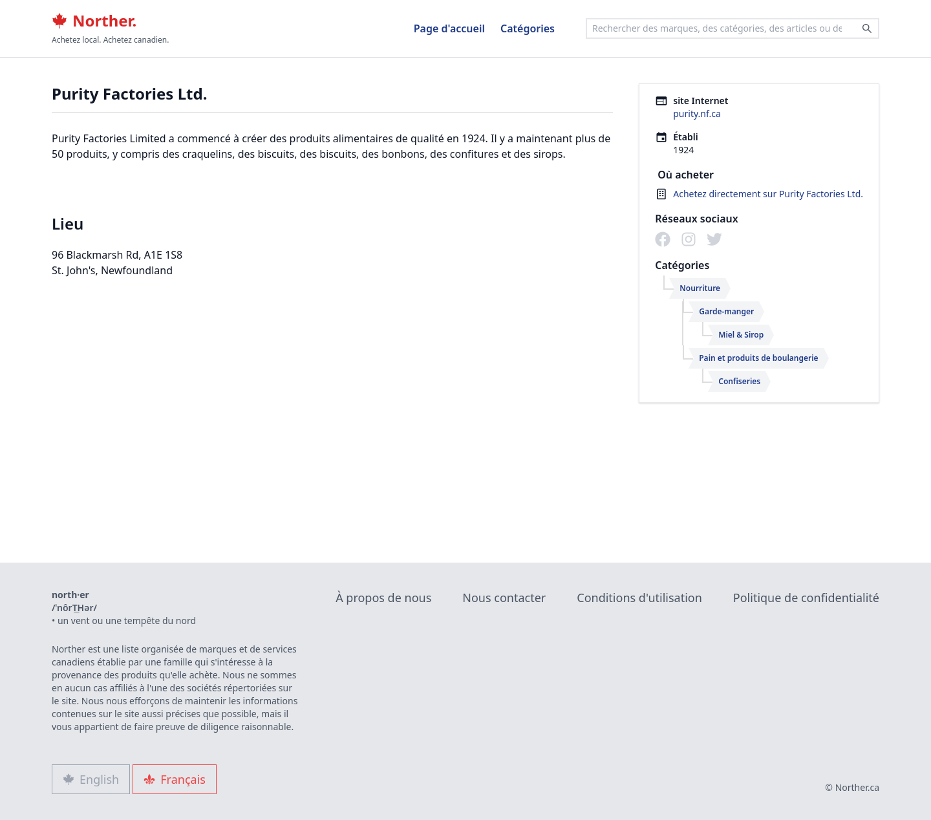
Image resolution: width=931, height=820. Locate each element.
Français (175, 779)
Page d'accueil (449, 28)
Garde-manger (726, 311)
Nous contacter (504, 597)
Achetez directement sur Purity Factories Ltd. (768, 194)
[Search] (867, 28)
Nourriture (700, 288)
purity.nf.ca (697, 113)
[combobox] (732, 28)
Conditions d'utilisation (639, 597)
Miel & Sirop (741, 334)
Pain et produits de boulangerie (758, 357)
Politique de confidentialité (806, 597)
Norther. (94, 20)
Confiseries (739, 381)
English (91, 779)
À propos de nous (383, 597)
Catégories (527, 28)
